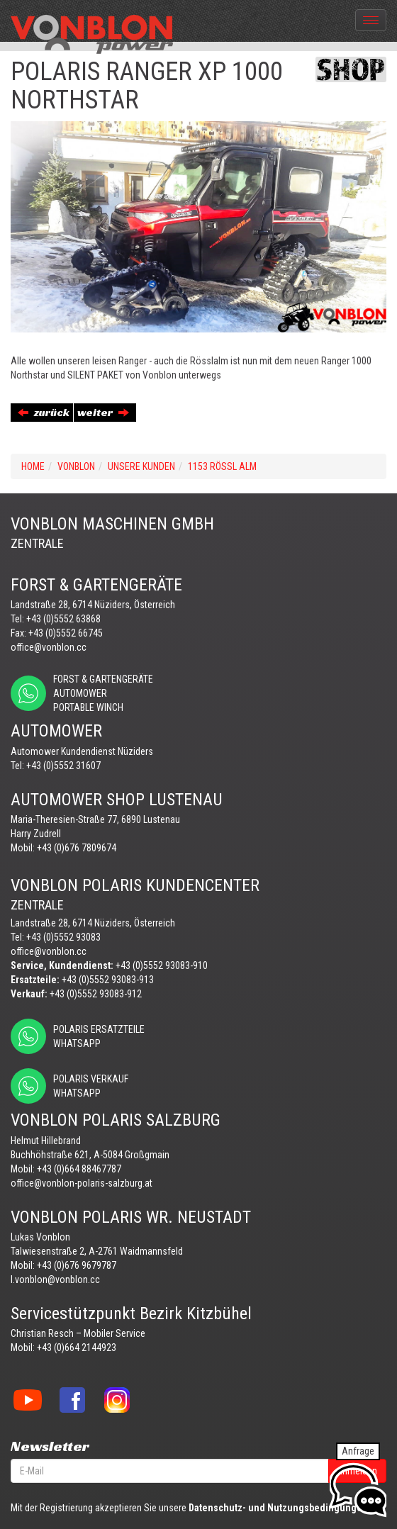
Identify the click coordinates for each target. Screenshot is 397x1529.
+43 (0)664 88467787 (79, 1169)
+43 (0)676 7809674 (76, 847)
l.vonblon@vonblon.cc (55, 1279)
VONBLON (76, 466)
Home (33, 466)
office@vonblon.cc (48, 647)
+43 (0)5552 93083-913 (108, 979)
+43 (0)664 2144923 (76, 1347)
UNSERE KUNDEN (141, 466)
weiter (103, 412)
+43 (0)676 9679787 (76, 1265)
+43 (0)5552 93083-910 (162, 965)
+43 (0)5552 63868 (63, 619)
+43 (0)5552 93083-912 (96, 993)
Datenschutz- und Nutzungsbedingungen (278, 1507)
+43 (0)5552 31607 (63, 765)
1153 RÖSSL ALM (222, 466)
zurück (43, 412)
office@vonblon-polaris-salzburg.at (81, 1183)
